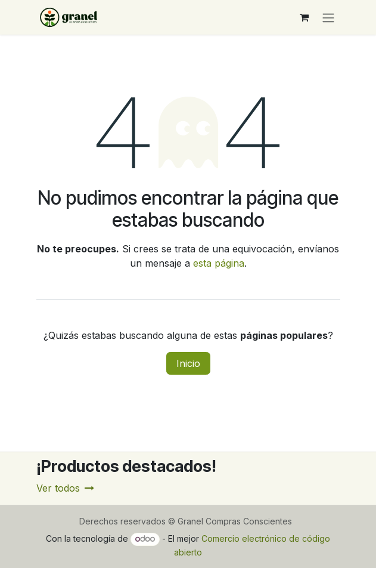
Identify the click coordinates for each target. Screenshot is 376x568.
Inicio (188, 363)
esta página (218, 263)
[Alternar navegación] (328, 17)
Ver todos (65, 488)
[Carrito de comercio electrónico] (304, 17)
